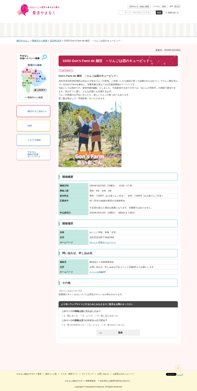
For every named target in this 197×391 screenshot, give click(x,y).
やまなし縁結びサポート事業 (28, 374)
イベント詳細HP (97, 272)
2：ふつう (88, 316)
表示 (164, 6)
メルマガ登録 (34, 140)
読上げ (177, 6)
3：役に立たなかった (107, 316)
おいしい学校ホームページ (102, 242)
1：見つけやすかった (74, 325)
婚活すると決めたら (37, 111)
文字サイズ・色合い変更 (139, 6)
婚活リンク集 (51, 374)
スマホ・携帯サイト (69, 374)
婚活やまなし (23, 41)
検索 (159, 12)
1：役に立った (71, 316)
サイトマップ (87, 374)
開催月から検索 (39, 41)
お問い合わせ (103, 374)
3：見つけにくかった (114, 325)
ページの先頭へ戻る (178, 368)
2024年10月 (55, 41)
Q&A (29, 125)
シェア (180, 374)
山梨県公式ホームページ (123, 374)
